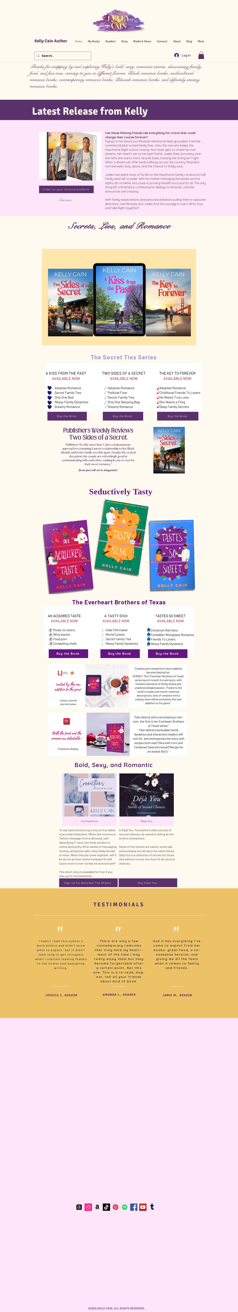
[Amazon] (97, 1207)
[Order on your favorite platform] (66, 189)
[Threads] (79, 1207)
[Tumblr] (152, 1207)
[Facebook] (133, 1207)
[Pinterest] (115, 1207)
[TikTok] (106, 1207)
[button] (201, 55)
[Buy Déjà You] (148, 882)
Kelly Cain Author (50, 41)
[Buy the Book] (67, 416)
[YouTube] (143, 1207)
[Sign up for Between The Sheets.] (88, 882)
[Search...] (62, 56)
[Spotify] (124, 1207)
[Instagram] (88, 1207)
